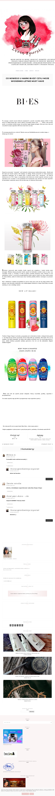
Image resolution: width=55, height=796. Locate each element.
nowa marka (34, 440)
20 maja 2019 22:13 (14, 471)
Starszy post (47, 444)
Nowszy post (8, 444)
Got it (31, 793)
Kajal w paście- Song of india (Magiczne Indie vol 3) (27, 677)
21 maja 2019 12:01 (10, 485)
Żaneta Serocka (13, 484)
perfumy (40, 440)
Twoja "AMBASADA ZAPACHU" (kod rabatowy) (27, 700)
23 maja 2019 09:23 (14, 512)
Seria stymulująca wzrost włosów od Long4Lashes (27, 654)
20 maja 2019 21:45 (10, 457)
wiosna (48, 440)
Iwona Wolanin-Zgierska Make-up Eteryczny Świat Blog (24, 593)
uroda (43, 440)
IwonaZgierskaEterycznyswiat (24, 469)
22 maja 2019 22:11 (10, 498)
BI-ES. (40, 122)
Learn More (25, 793)
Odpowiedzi (10, 466)
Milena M (11, 455)
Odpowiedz (49, 479)
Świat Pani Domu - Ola (17, 496)
